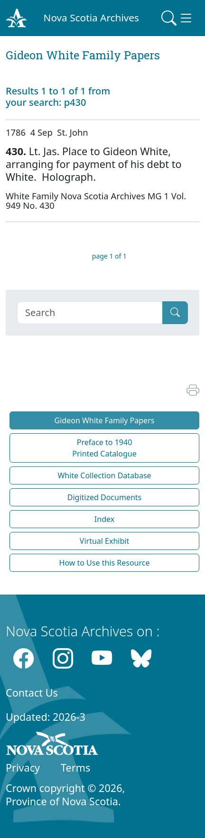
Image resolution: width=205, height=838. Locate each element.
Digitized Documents (104, 497)
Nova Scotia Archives (91, 17)
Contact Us (32, 692)
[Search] (90, 312)
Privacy (23, 767)
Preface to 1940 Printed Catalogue (104, 448)
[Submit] (175, 312)
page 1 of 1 (109, 256)
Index (104, 519)
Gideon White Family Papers (105, 420)
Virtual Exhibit (104, 541)
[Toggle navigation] (177, 18)
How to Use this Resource (104, 563)
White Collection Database (104, 475)
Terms (75, 767)
